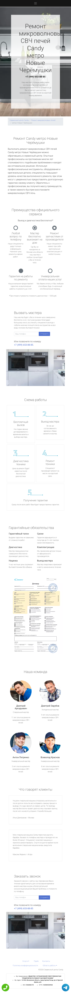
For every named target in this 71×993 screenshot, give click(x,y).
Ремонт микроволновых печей (43, 120)
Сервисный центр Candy (19, 120)
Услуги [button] (25, 961)
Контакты (46, 961)
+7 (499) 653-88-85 (35, 76)
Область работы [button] (49, 965)
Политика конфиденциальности (25, 965)
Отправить (44, 334)
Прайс (36, 961)
